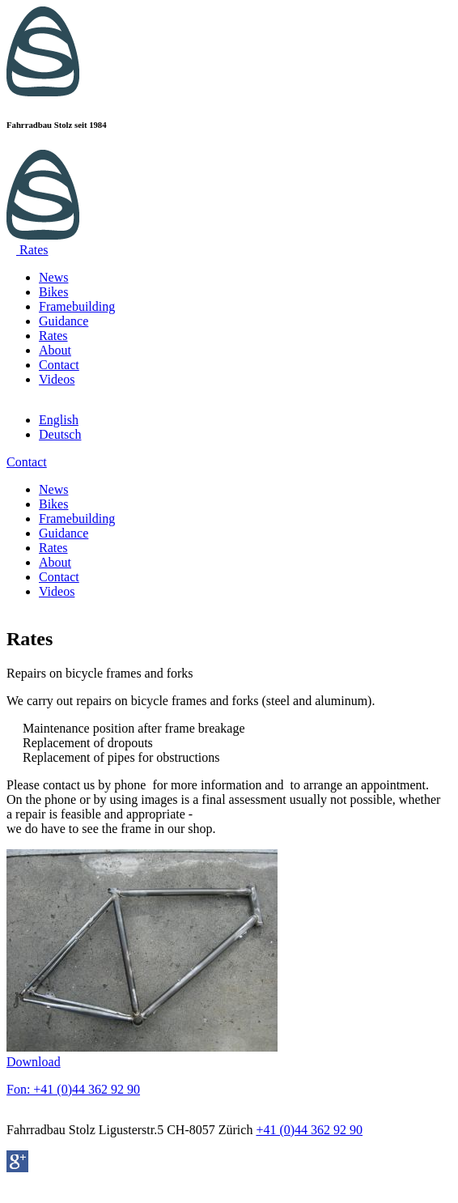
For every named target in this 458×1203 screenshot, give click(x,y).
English (58, 420)
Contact (59, 365)
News (53, 277)
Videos (56, 379)
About (55, 350)
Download (33, 1062)
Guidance (63, 321)
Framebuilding (77, 306)
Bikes (53, 292)
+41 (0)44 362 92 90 (309, 1130)
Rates (53, 335)
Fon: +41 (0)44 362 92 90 (73, 1089)
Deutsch (60, 434)
